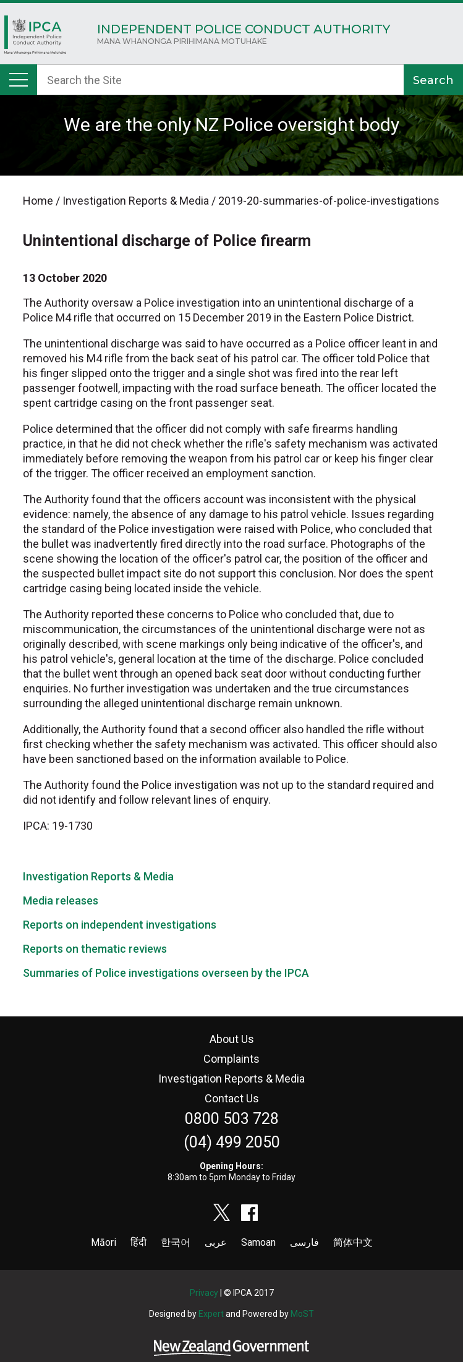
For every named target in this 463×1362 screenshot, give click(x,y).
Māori (103, 1242)
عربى (216, 1242)
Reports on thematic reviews (95, 948)
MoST (302, 1314)
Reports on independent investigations (119, 924)
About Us (232, 1038)
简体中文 (353, 1242)
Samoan (258, 1242)
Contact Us (232, 1098)
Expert (211, 1314)
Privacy (204, 1293)
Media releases (60, 900)
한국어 (175, 1242)
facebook (249, 1212)
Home (35, 38)
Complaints (231, 1058)
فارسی (304, 1242)
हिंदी (138, 1242)
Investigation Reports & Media (98, 876)
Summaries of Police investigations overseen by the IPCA (166, 972)
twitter (222, 1212)
